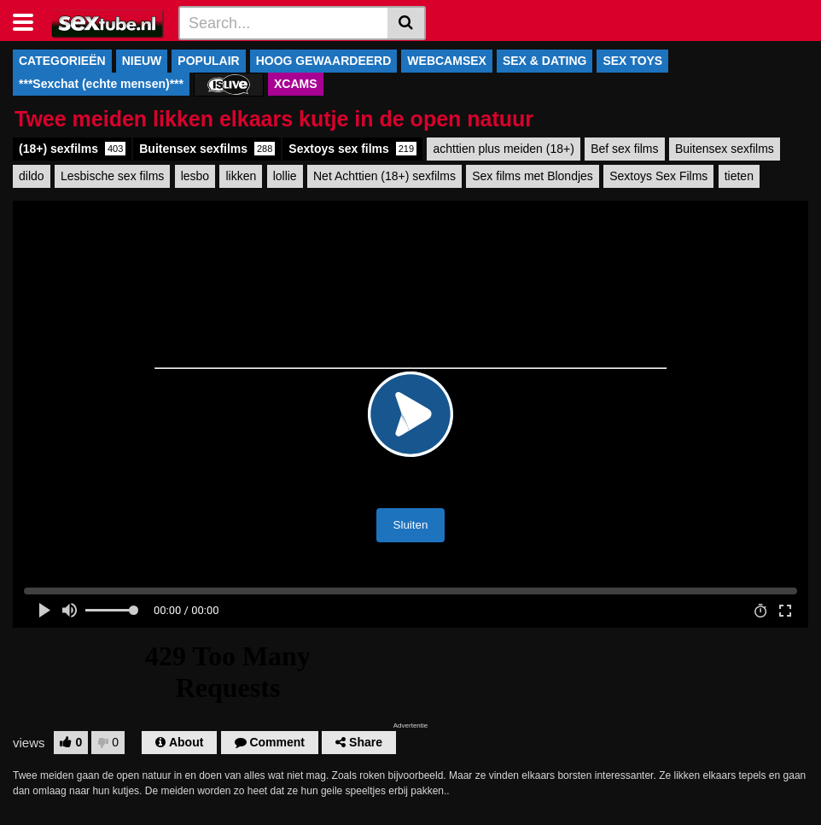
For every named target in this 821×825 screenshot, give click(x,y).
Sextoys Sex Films (658, 176)
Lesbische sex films (112, 176)
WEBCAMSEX (446, 60)
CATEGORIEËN (62, 60)
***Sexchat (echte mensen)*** (101, 84)
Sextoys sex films (352, 148)
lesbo (195, 176)
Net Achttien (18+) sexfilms (384, 176)
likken (240, 176)
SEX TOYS (632, 60)
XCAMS (295, 84)
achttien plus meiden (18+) (503, 148)
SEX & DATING (545, 60)
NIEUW (142, 60)
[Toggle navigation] (29, 20)
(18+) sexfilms (72, 148)
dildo (31, 176)
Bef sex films (624, 148)
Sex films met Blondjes (532, 176)
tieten (739, 176)
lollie (285, 176)
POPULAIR (208, 60)
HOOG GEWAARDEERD (324, 60)
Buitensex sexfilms (207, 148)
